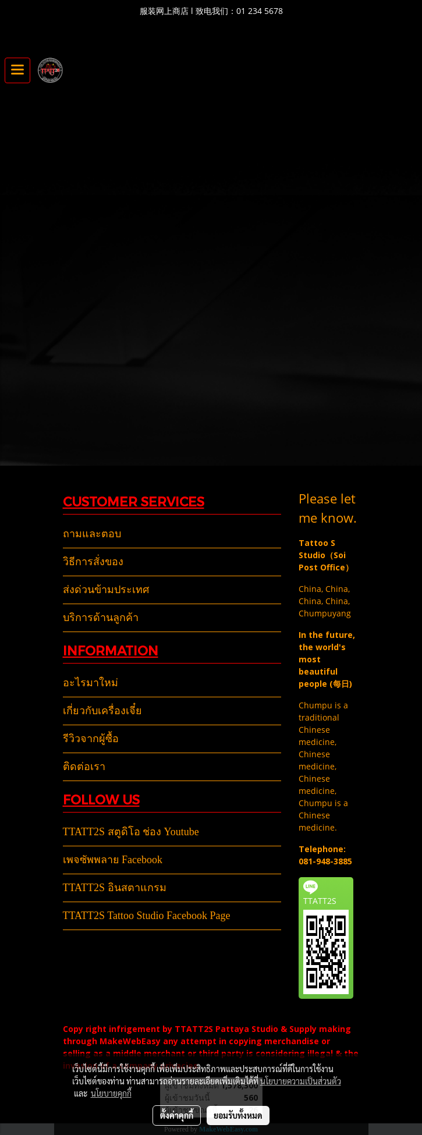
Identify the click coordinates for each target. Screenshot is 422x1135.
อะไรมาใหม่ (90, 683)
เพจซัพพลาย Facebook (112, 860)
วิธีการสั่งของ (93, 562)
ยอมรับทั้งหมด (238, 1115)
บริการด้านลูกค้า (101, 617)
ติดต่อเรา (84, 766)
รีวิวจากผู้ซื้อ (91, 738)
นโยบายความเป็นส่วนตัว (300, 1081)
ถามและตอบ (92, 534)
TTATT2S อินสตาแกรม (114, 887)
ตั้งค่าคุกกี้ (176, 1115)
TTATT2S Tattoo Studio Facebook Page (146, 915)
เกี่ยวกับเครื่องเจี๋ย (102, 711)
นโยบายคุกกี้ (111, 1093)
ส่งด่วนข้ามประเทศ (106, 589)
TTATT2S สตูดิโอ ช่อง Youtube (131, 832)
